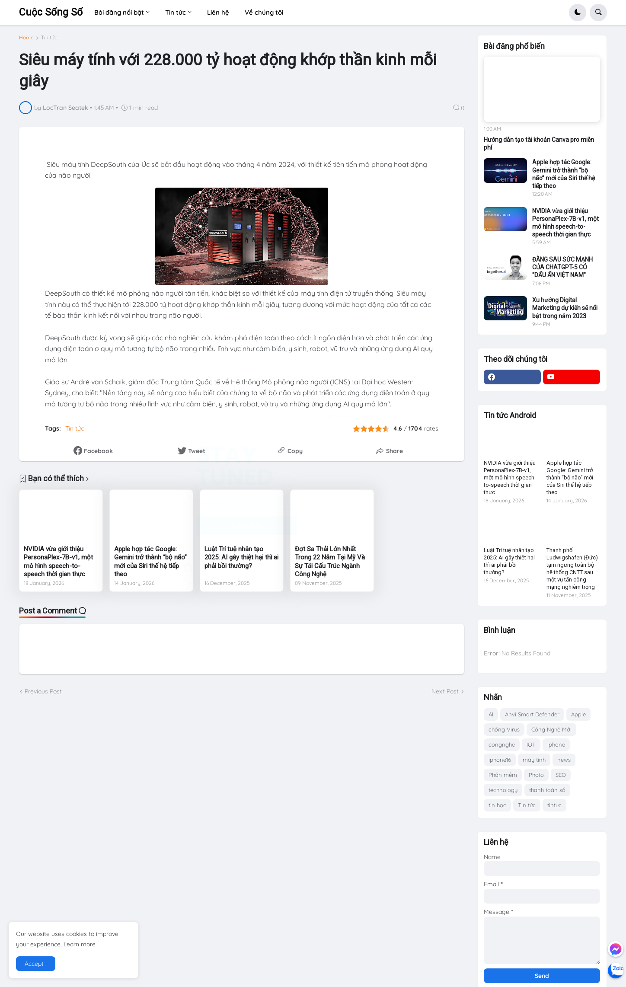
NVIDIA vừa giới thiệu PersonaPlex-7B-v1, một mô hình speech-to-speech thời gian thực (58, 565)
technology (503, 789)
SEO (561, 774)
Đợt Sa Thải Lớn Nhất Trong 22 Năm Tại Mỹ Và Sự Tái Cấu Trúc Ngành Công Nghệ (330, 565)
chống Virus (504, 729)
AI (491, 714)
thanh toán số (547, 789)
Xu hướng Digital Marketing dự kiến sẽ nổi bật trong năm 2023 (564, 308)
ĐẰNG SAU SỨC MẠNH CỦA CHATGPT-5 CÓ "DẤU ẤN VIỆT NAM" (562, 267)
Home (26, 41)
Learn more (80, 944)
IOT (531, 744)
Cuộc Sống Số (51, 12)
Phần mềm (503, 774)
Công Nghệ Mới (551, 729)
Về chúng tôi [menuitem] (264, 12)
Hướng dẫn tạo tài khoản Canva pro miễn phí (539, 143)
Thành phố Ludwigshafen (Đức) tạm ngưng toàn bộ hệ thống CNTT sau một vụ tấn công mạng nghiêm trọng (572, 568)
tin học (497, 805)
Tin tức (49, 41)
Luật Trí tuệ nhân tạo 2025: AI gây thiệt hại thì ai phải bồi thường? (241, 561)
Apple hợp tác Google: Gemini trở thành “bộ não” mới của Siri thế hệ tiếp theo (150, 565)
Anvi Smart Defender (532, 714)
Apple (578, 714)
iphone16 (500, 759)
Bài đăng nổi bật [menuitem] (119, 12)
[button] (577, 12)
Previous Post (43, 695)
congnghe (502, 744)
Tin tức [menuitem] (175, 12)
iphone (556, 744)
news (564, 759)
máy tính (534, 759)
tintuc (554, 805)
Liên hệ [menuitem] (218, 12)
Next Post (445, 695)
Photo (536, 774)
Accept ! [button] (36, 964)
